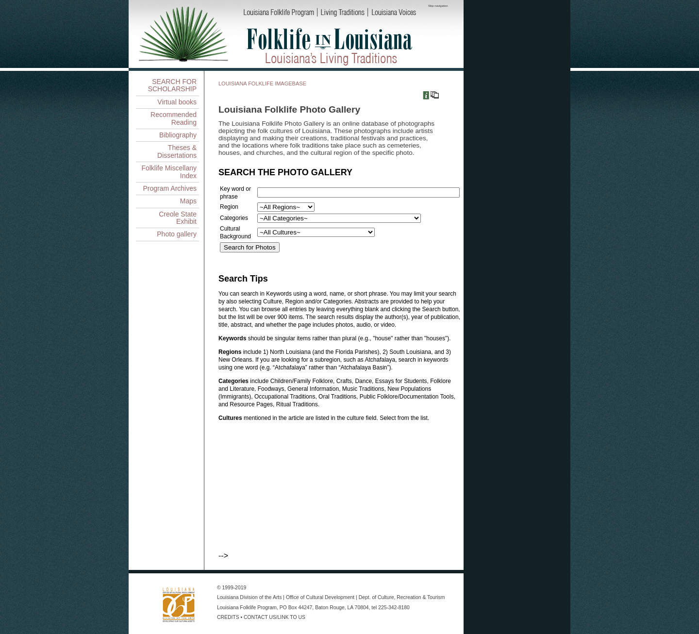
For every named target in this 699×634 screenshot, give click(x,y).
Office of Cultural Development (320, 597)
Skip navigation (438, 5)
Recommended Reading (173, 118)
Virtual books (177, 102)
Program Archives (170, 188)
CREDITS (228, 617)
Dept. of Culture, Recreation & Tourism (402, 597)
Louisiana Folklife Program (247, 607)
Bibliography (178, 135)
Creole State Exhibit (178, 217)
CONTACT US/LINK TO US (274, 617)
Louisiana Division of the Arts (249, 597)
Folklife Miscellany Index (169, 171)
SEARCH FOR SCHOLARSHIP (172, 85)
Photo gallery (177, 234)
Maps (188, 201)
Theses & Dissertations (177, 151)
